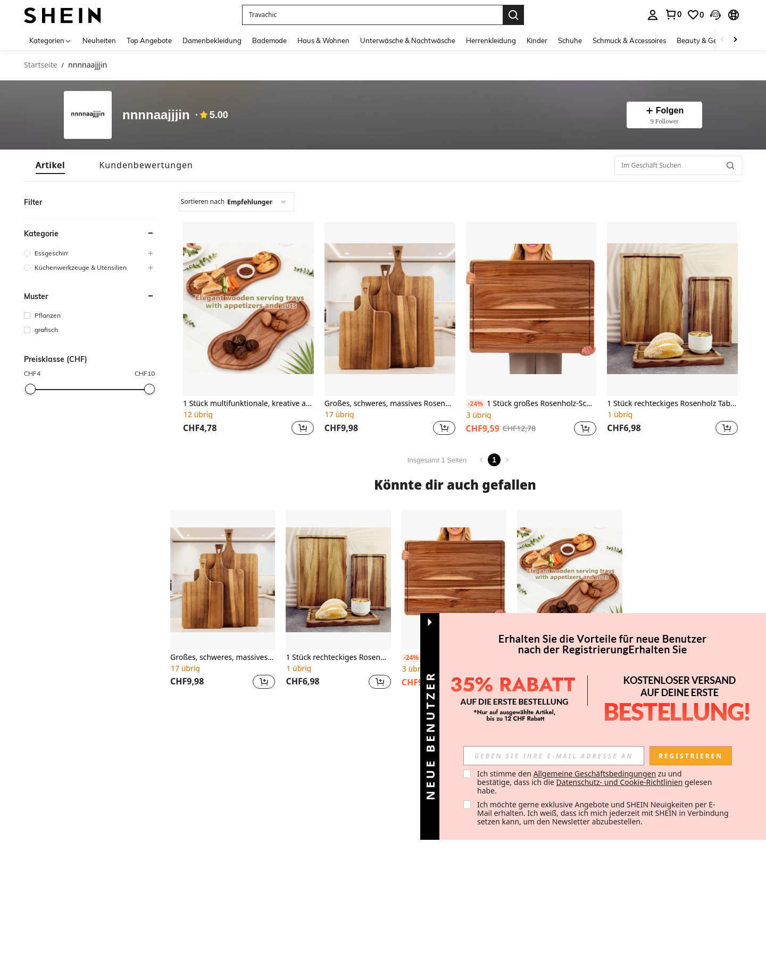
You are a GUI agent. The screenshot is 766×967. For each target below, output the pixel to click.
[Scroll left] (722, 40)
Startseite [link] (40, 65)
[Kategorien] (50, 40)
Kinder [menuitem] (537, 40)
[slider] (30, 389)
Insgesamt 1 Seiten (437, 460)
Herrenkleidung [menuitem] (491, 40)
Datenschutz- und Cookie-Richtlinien (619, 782)
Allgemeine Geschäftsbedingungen (595, 773)
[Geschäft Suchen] (730, 165)
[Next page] (507, 459)
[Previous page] (481, 459)
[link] (672, 14)
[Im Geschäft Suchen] (678, 165)
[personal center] (652, 15)
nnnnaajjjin (156, 115)
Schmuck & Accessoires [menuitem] (629, 40)
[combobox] (236, 201)
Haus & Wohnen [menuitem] (323, 40)
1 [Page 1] (494, 460)
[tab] (50, 165)
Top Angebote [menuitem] (149, 40)
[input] (553, 755)
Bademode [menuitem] (269, 40)
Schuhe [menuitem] (570, 40)
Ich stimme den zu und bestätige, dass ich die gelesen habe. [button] (595, 782)
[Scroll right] (735, 40)
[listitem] (248, 330)
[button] (372, 15)
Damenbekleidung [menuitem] (212, 40)
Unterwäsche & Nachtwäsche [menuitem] (407, 40)
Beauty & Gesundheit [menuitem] (711, 40)
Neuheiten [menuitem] (99, 40)
